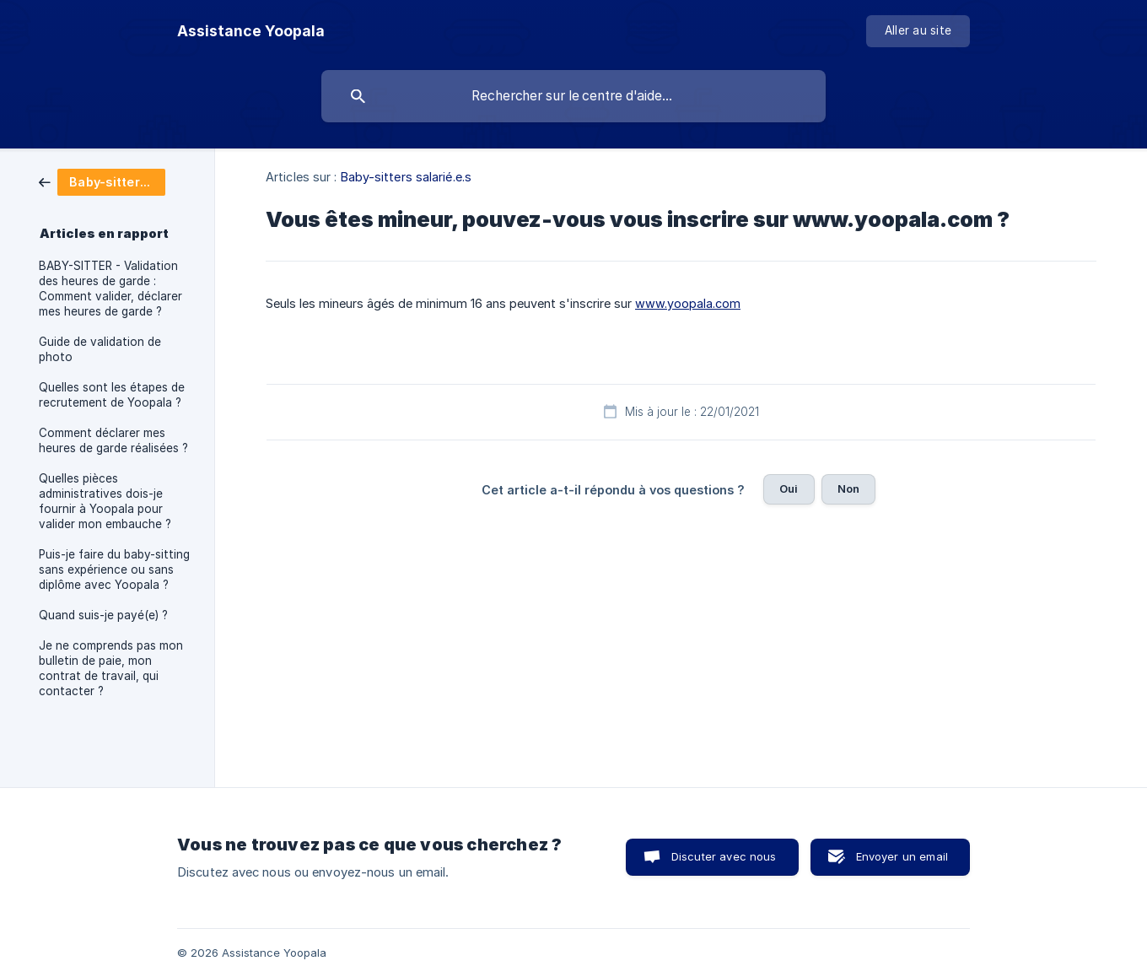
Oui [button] (788, 488)
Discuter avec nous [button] (724, 856)
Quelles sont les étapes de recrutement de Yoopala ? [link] (112, 395)
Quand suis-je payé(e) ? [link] (103, 615)
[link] (102, 181)
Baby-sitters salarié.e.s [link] (406, 177)
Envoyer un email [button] (902, 856)
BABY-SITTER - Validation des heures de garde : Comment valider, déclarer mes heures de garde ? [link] (110, 288)
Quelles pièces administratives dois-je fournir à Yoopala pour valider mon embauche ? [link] (105, 501)
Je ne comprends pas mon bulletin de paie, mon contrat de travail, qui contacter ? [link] (111, 668)
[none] (251, 31)
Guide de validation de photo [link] (100, 349)
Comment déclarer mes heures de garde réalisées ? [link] (113, 440)
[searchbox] (573, 96)
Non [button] (848, 488)
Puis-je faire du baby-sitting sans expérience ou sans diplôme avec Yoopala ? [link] (114, 569)
